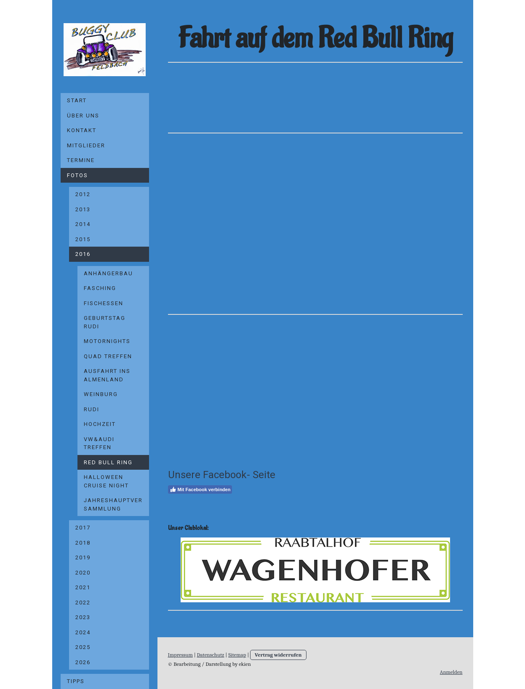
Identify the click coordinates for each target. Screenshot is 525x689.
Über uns (83, 115)
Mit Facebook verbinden (200, 489)
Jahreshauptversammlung (113, 504)
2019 (83, 557)
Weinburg (101, 394)
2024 (83, 632)
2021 (83, 587)
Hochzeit (100, 424)
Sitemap (237, 655)
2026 (83, 662)
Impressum (180, 655)
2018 (83, 543)
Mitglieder (86, 145)
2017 (83, 527)
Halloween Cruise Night (106, 481)
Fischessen (103, 303)
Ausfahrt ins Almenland (107, 375)
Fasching (100, 288)
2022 (83, 602)
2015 (83, 239)
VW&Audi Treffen (99, 443)
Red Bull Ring (108, 462)
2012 (83, 194)
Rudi (91, 409)
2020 (83, 572)
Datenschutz (210, 655)
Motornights (107, 341)
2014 (83, 224)
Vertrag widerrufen (278, 655)
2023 (83, 617)
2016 (83, 254)
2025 (83, 647)
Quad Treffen (108, 356)
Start (77, 100)
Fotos (77, 175)
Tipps (76, 681)
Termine (81, 160)
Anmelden (451, 672)
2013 (83, 209)
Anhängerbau (108, 273)
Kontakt (81, 130)
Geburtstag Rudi (104, 322)
